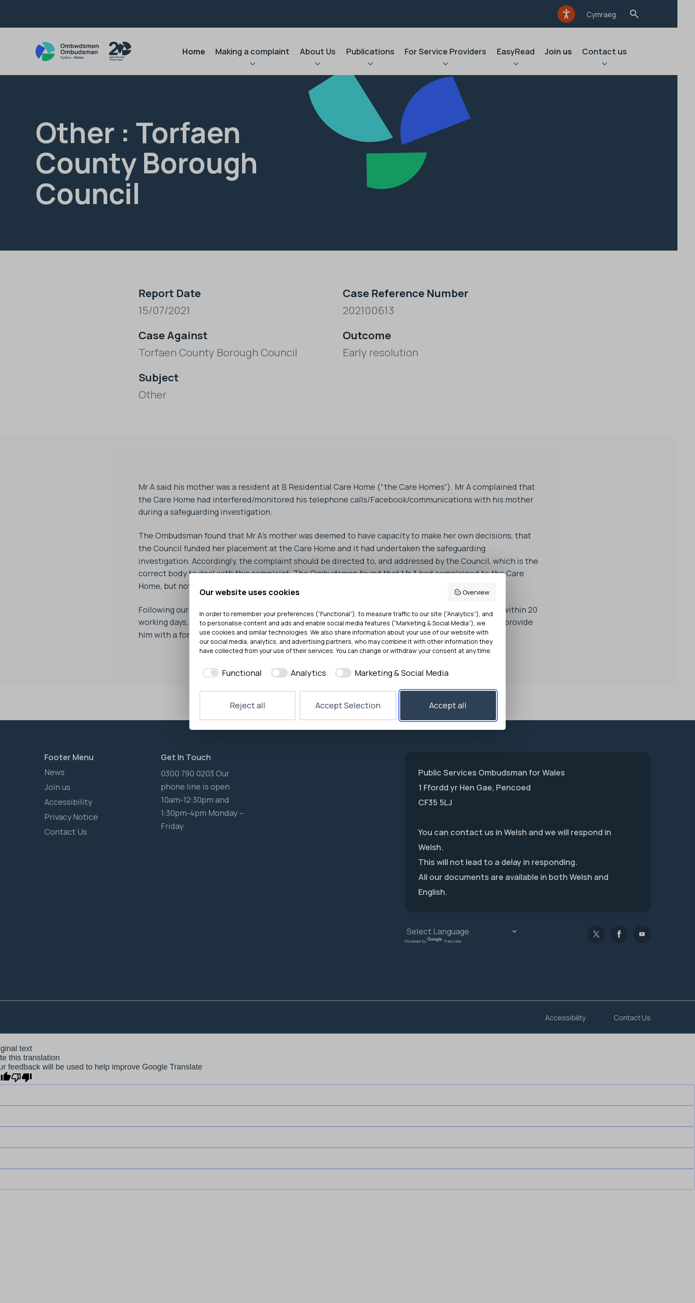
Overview (471, 592)
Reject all (247, 705)
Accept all (448, 705)
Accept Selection (347, 705)
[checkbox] (230, 673)
